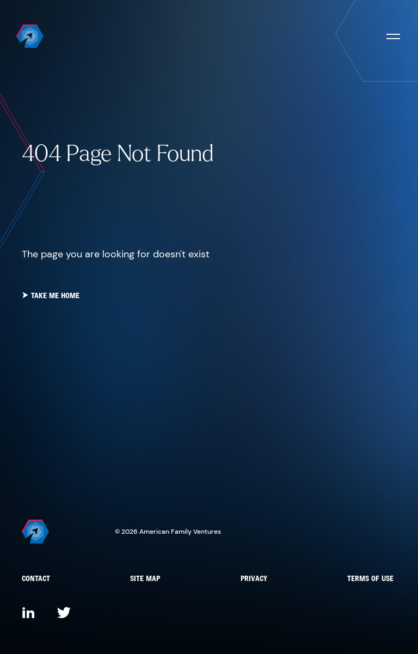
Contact (36, 579)
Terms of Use (370, 579)
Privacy (254, 579)
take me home (50, 296)
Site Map (145, 579)
